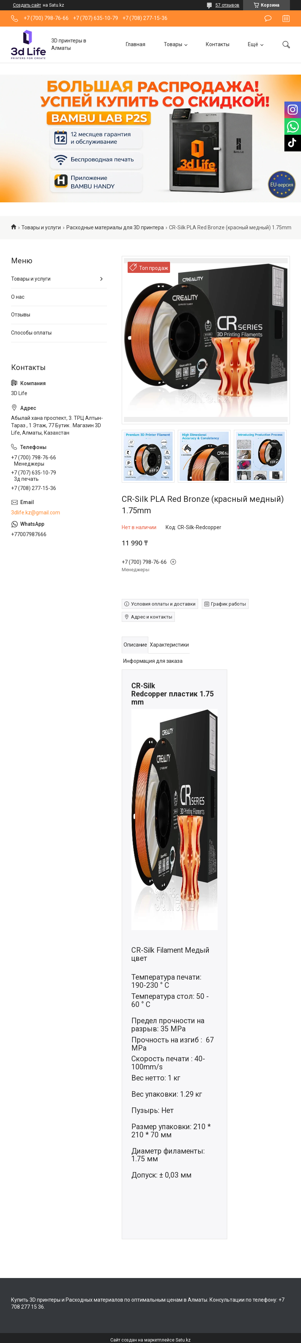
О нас (17, 297)
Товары (173, 44)
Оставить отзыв (267, 18)
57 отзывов (227, 5)
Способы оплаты (31, 333)
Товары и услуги (41, 227)
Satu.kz (183, 1340)
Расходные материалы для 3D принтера (115, 227)
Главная (135, 44)
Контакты (217, 44)
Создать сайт (27, 5)
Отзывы (20, 315)
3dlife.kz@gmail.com (35, 512)
